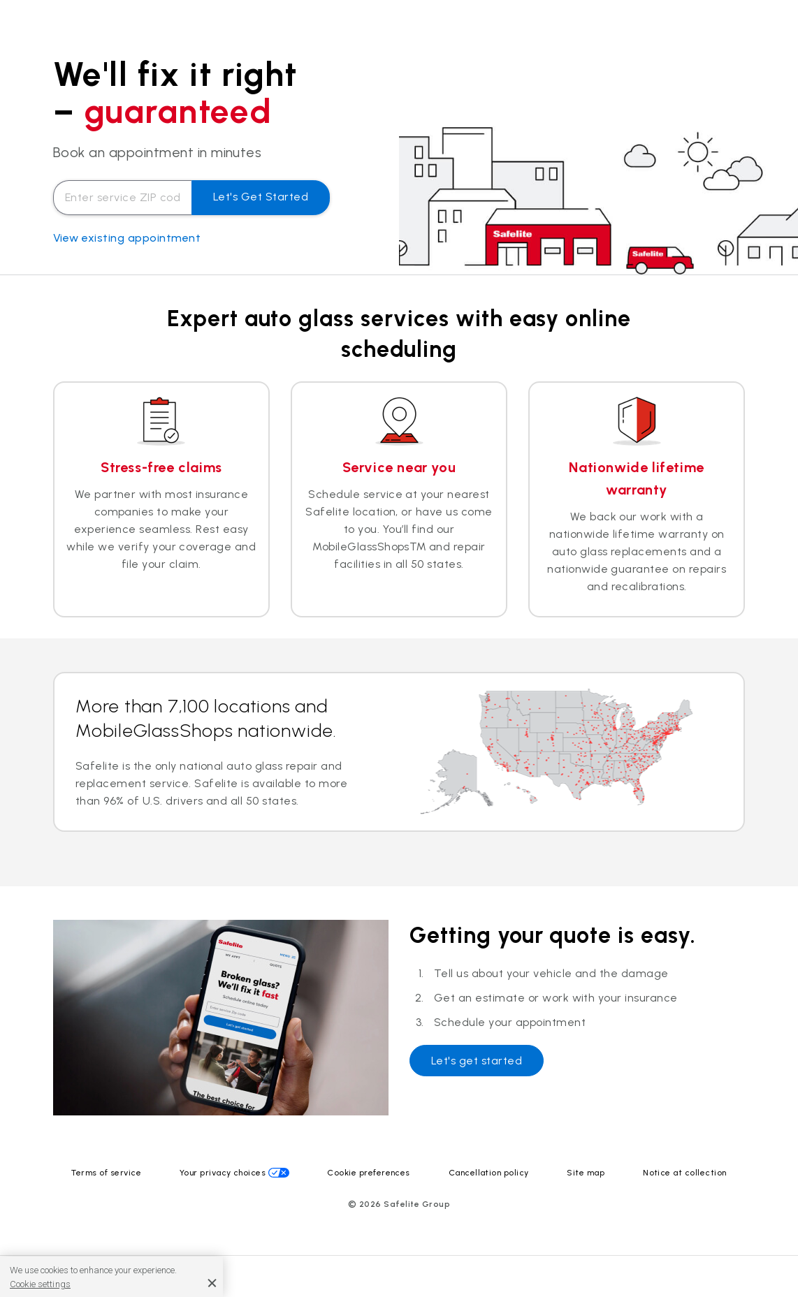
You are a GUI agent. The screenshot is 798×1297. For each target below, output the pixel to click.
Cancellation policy (489, 1173)
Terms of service (106, 1173)
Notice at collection (685, 1173)
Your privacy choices (223, 1173)
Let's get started (260, 196)
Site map (585, 1173)
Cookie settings (40, 1284)
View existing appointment (127, 237)
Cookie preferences (368, 1173)
